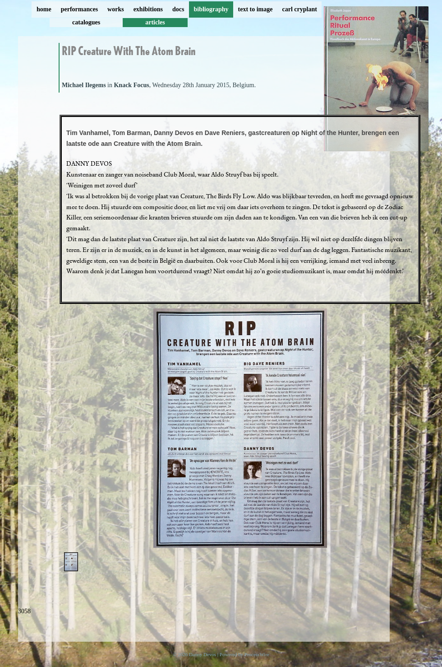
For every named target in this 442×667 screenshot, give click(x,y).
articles (155, 22)
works (115, 9)
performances (79, 9)
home (44, 9)
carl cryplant (299, 9)
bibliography (210, 9)
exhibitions (148, 9)
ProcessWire (256, 654)
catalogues (86, 22)
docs (178, 9)
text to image (255, 9)
